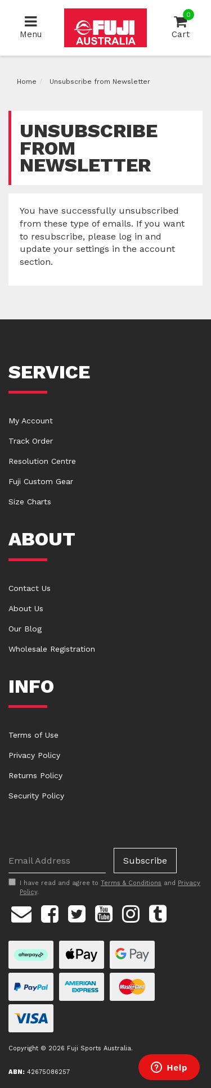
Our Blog (25, 628)
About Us (25, 608)
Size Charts (29, 501)
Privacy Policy (34, 755)
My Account (30, 420)
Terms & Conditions (131, 883)
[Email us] (21, 912)
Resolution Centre (42, 461)
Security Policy (36, 795)
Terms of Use (33, 734)
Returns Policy (35, 775)
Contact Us (29, 588)
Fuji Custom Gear (40, 481)
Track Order (30, 440)
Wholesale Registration (51, 648)
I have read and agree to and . (104, 887)
